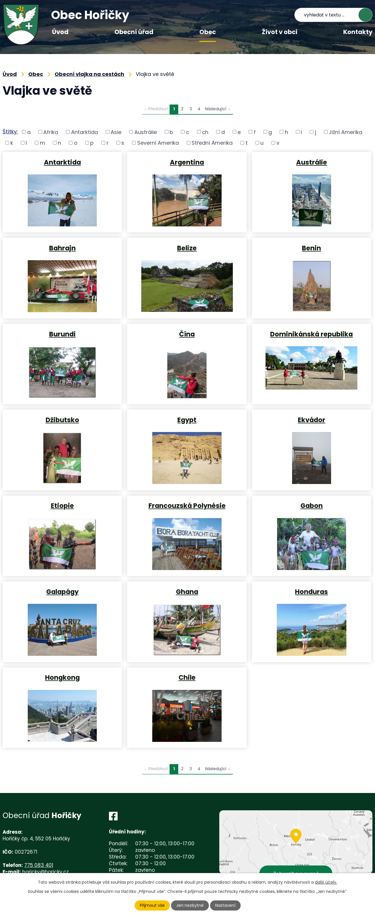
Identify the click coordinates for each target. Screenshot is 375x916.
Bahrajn (62, 247)
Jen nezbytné (190, 905)
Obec (207, 32)
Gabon (311, 505)
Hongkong (62, 677)
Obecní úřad (133, 32)
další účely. (326, 882)
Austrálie (145, 131)
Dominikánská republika (311, 333)
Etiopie (62, 505)
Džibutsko (62, 419)
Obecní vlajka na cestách (89, 74)
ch (205, 131)
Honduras (311, 591)
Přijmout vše (152, 905)
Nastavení (225, 905)
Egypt (186, 419)
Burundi (62, 333)
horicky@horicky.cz (45, 871)
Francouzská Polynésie (187, 505)
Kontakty (357, 32)
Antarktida (84, 131)
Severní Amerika (158, 142)
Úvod (60, 32)
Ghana (187, 591)
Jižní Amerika (345, 131)
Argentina (187, 162)
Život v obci (279, 32)
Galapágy (62, 591)
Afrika (50, 131)
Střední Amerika (212, 142)
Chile (187, 677)
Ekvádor (311, 419)
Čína (187, 333)
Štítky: (10, 131)
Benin (311, 247)
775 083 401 (38, 865)
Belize (187, 247)
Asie (116, 131)
